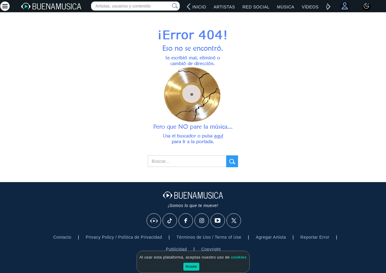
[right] (328, 6)
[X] (234, 221)
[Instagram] (202, 221)
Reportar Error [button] (314, 237)
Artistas (224, 7)
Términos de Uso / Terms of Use (208, 237)
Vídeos (310, 7)
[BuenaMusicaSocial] (154, 221)
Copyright (210, 249)
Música (285, 7)
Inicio (199, 7)
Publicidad (176, 249)
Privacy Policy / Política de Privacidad (124, 237)
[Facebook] (186, 221)
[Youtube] (218, 221)
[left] (188, 6)
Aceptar (191, 266)
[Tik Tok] (170, 221)
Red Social (256, 7)
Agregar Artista (271, 237)
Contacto (62, 237)
